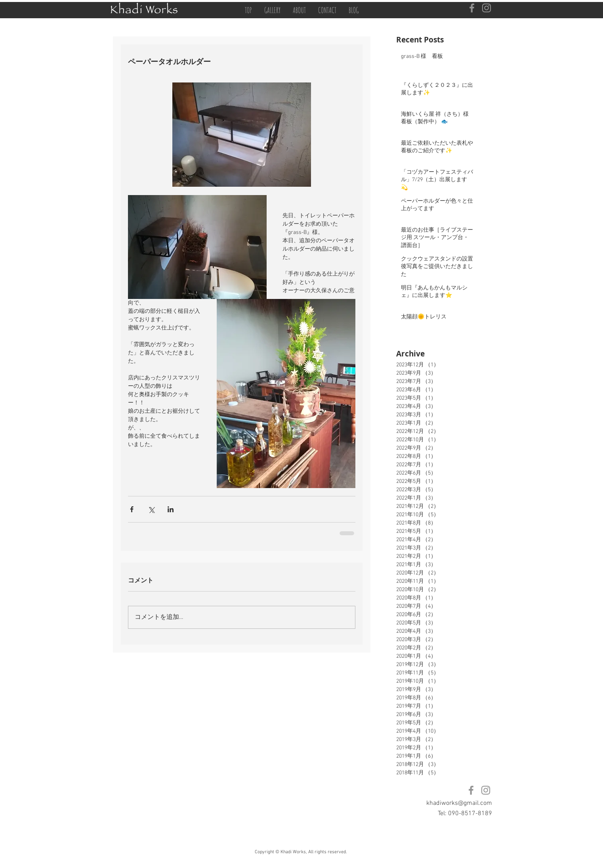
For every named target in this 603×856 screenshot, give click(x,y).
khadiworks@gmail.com (459, 803)
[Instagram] (486, 8)
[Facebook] (472, 8)
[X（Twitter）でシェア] (151, 509)
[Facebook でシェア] (131, 509)
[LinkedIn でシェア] (170, 509)
